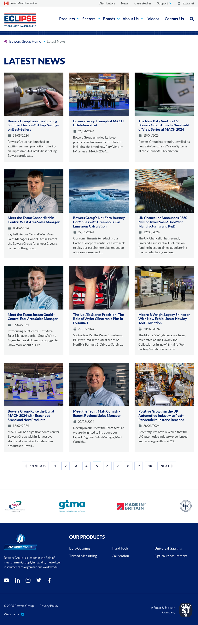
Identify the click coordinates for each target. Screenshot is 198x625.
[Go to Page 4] (86, 466)
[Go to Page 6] (107, 466)
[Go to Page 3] (76, 466)
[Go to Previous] (35, 466)
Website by (14, 614)
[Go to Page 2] (65, 466)
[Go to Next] (166, 466)
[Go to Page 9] (138, 466)
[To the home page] (22, 41)
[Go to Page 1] (55, 466)
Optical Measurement (171, 556)
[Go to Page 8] (128, 466)
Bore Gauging (79, 548)
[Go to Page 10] (150, 466)
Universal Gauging (168, 548)
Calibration (120, 556)
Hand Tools (120, 548)
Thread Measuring (83, 556)
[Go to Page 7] (118, 466)
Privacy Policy (49, 605)
